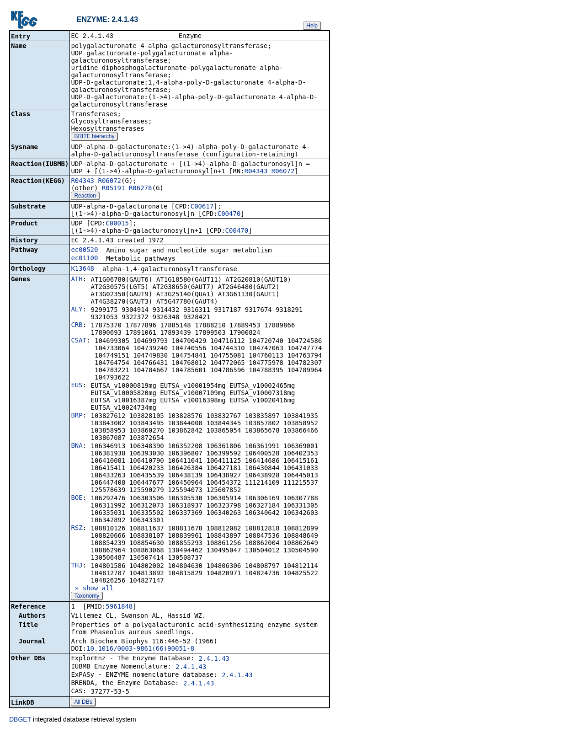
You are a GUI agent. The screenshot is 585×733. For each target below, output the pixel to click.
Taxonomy (86, 597)
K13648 (82, 269)
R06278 (140, 189)
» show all (92, 589)
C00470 (229, 214)
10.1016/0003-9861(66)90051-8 (140, 649)
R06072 (283, 172)
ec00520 (84, 250)
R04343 (256, 172)
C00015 (117, 224)
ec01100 (84, 258)
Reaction (85, 196)
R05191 (113, 189)
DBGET (20, 720)
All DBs (83, 703)
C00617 (202, 207)
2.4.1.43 (214, 659)
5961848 (119, 607)
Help (312, 25)
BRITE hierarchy (94, 137)
